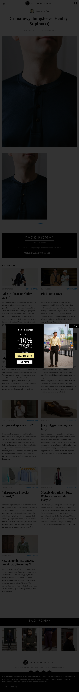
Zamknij (74, 326)
